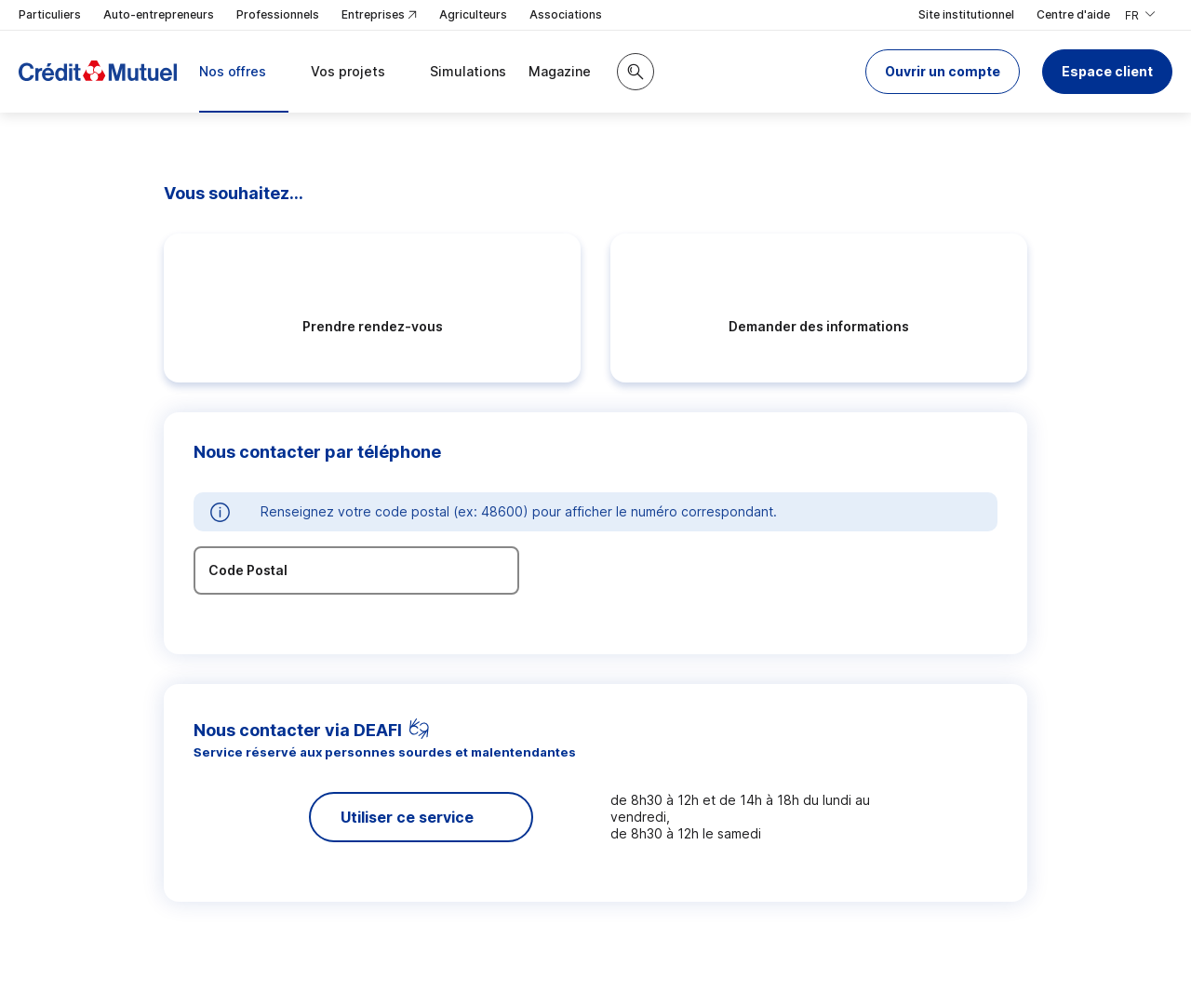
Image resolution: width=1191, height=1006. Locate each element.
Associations (565, 14)
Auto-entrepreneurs (158, 14)
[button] (942, 71)
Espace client (1107, 71)
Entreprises (379, 15)
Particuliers (50, 14)
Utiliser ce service (407, 817)
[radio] (372, 308)
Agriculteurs (473, 14)
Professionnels (277, 14)
